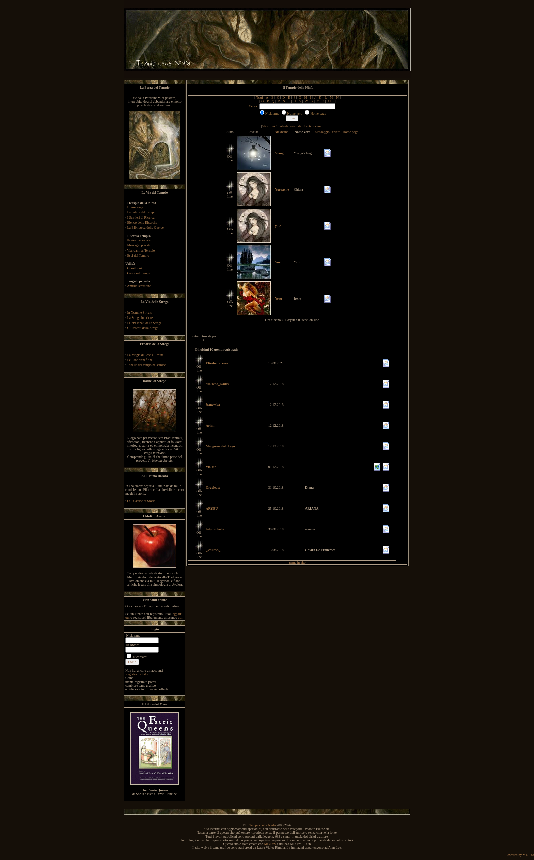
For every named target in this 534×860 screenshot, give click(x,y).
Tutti (259, 97)
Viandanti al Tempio (141, 250)
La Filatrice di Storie (141, 501)
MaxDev (270, 844)
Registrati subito (136, 674)
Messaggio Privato (327, 132)
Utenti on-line (311, 126)
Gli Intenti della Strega (142, 328)
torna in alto (297, 562)
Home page (350, 132)
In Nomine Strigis (139, 312)
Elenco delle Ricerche (142, 222)
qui (180, 617)
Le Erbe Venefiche (140, 360)
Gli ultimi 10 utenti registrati (281, 126)
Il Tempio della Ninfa (261, 825)
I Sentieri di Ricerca (141, 217)
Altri (330, 101)
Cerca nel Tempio (139, 273)
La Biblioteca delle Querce (145, 227)
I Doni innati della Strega (144, 323)
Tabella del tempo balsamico (146, 365)
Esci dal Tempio (138, 255)
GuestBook (135, 268)
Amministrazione (139, 286)
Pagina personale (139, 240)
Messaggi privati (138, 245)
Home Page (135, 207)
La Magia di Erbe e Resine (145, 355)
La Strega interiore (140, 318)
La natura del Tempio (141, 212)
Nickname (281, 132)
